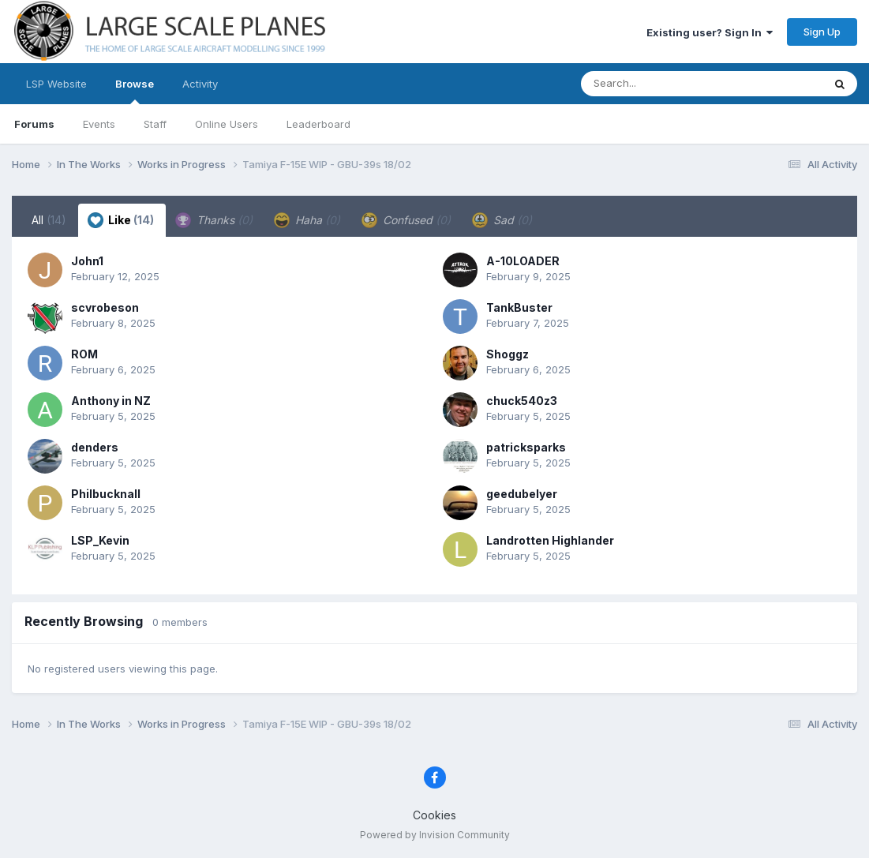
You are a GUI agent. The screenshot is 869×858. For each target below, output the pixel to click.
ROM (84, 354)
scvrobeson (105, 307)
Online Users (226, 124)
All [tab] (49, 220)
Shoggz (507, 354)
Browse (134, 90)
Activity (200, 83)
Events (99, 124)
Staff (155, 124)
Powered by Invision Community (435, 835)
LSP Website (56, 83)
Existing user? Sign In (709, 32)
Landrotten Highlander (550, 540)
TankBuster (519, 307)
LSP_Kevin (100, 540)
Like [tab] (121, 220)
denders (94, 447)
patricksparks (526, 447)
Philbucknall (105, 493)
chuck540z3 (521, 400)
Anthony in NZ (111, 400)
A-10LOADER (523, 261)
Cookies (434, 815)
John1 (87, 261)
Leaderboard (318, 124)
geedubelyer (521, 493)
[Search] (658, 83)
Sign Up (822, 31)
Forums (34, 124)
